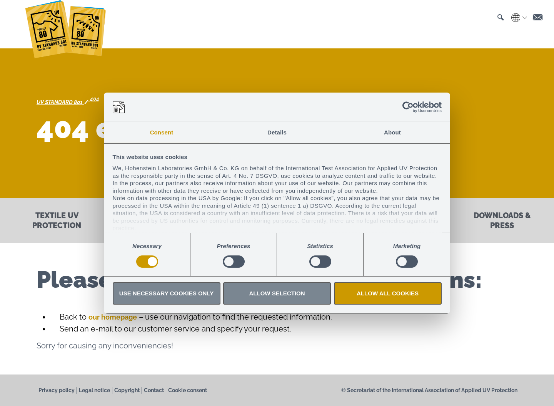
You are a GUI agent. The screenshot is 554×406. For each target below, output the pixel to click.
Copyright (127, 390)
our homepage (115, 316)
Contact (154, 390)
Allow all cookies (388, 293)
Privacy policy (56, 390)
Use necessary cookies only (166, 293)
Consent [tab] (162, 132)
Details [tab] (277, 132)
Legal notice (94, 390)
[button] (497, 24)
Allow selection (277, 293)
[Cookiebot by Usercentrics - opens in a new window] (408, 107)
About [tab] (392, 132)
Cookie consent (187, 390)
